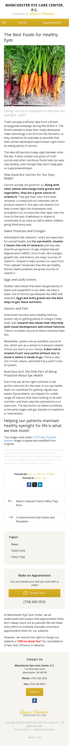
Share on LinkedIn (40, 484)
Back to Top (34, 737)
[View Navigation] (5, 23)
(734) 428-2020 (39, 678)
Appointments (52, 22)
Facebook (34, 700)
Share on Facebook (29, 484)
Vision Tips (40, 478)
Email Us (34, 691)
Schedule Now (34, 592)
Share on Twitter (34, 484)
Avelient (50, 729)
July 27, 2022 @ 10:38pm (41, 474)
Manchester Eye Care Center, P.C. (42, 722)
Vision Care (18, 550)
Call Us (22, 22)
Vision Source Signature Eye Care (34, 712)
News (14, 544)
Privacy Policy (21, 729)
